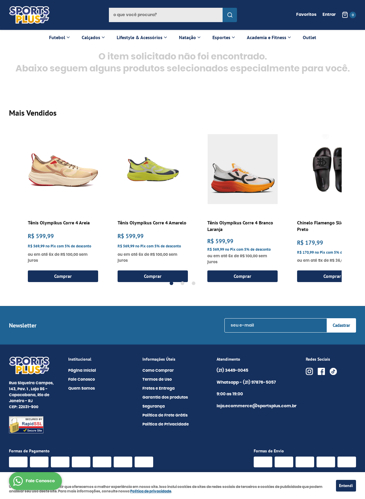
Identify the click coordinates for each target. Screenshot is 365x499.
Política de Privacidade (165, 424)
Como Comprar (158, 371)
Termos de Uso (157, 380)
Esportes (221, 37)
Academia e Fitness (266, 37)
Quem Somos (81, 389)
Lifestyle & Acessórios (139, 37)
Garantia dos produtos (165, 397)
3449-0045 (232, 371)
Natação (187, 37)
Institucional (79, 359)
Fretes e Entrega (158, 389)
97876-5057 (260, 383)
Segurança (153, 406)
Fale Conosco (81, 380)
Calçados (91, 37)
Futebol (57, 37)
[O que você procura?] (230, 15)
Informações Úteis (158, 359)
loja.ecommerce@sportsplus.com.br (256, 406)
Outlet (309, 37)
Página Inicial (82, 371)
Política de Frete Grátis (165, 415)
